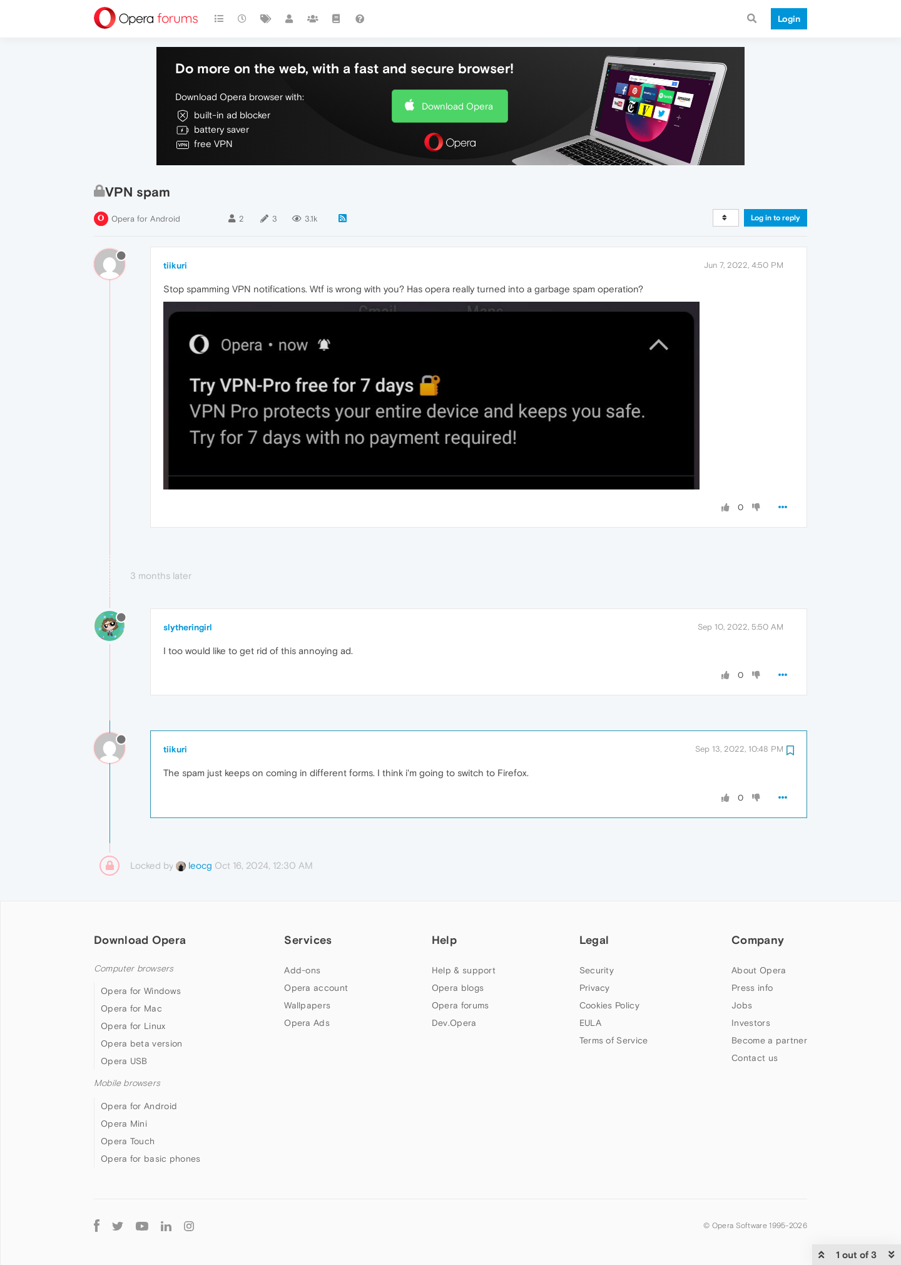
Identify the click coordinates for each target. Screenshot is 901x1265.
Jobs (741, 1005)
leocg (194, 865)
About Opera (758, 970)
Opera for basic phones (151, 1159)
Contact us (754, 1058)
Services (308, 939)
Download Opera (457, 106)
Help (444, 939)
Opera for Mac (131, 1008)
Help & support (464, 970)
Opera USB (124, 1061)
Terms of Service (613, 1040)
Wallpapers (307, 1005)
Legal (594, 939)
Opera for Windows (141, 991)
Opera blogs (458, 988)
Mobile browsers (127, 1083)
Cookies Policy (609, 1005)
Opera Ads (307, 1023)
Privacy (594, 988)
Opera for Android (145, 218)
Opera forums (460, 1005)
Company (757, 939)
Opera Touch (128, 1141)
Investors (750, 1023)
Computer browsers (133, 968)
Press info (752, 988)
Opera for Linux (133, 1026)
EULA (590, 1023)
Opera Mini (124, 1124)
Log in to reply (775, 217)
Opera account (316, 988)
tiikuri (175, 265)
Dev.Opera (454, 1023)
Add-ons (302, 970)
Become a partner (769, 1040)
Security (596, 970)
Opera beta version (141, 1043)
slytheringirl (187, 627)
